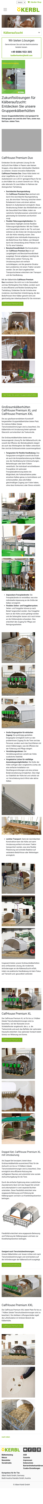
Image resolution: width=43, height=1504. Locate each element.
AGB (25, 1455)
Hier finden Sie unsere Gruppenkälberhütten (19, 395)
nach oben (6, 1437)
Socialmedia (6, 1463)
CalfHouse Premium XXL (12, 1326)
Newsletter (6, 1460)
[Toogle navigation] (5, 9)
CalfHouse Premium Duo (12, 304)
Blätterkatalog (7, 1455)
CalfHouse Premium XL (12, 1040)
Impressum (27, 1460)
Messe (4, 1457)
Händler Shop (34, 2)
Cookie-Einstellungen (31, 1468)
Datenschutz (28, 1463)
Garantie (26, 1457)
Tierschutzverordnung (11, 1265)
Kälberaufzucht (13, 32)
